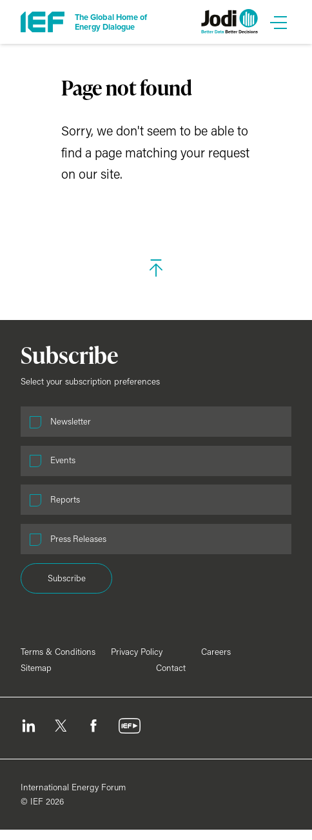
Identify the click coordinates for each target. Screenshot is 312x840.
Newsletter (70, 421)
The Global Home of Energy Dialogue (111, 22)
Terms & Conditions (58, 651)
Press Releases (78, 539)
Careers (216, 651)
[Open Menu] (278, 22)
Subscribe (67, 578)
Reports (65, 499)
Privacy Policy (136, 651)
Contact (171, 668)
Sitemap (36, 668)
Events (62, 460)
